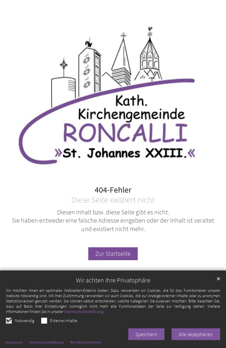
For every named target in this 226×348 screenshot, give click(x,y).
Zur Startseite (113, 254)
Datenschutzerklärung (83, 321)
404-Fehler (113, 190)
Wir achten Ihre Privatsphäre (113, 290)
